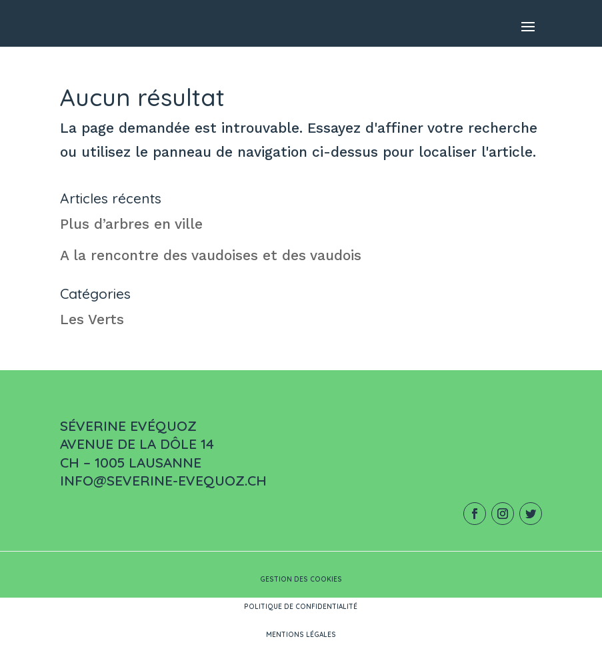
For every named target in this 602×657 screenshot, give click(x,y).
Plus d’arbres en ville (131, 223)
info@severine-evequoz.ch (163, 480)
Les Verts (92, 319)
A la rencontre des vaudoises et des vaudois (210, 255)
